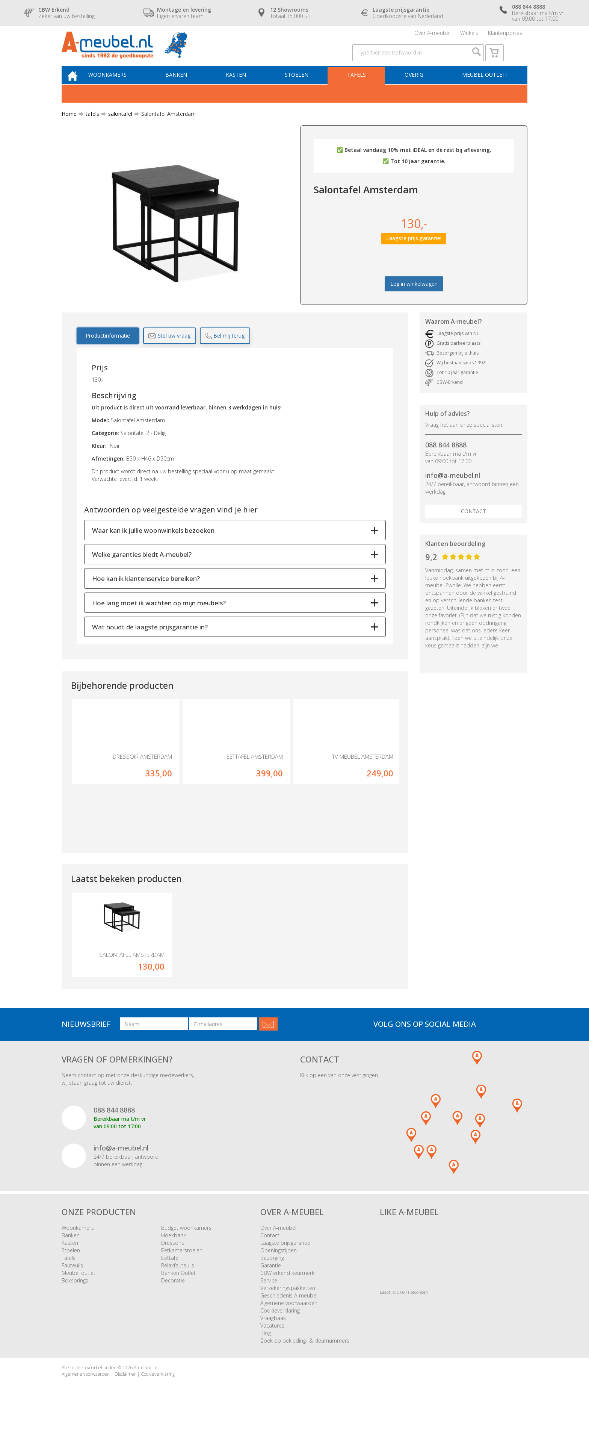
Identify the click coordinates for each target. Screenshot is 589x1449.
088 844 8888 (446, 460)
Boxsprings (75, 1311)
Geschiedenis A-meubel (288, 1326)
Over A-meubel (432, 35)
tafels (89, 129)
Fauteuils (72, 1296)
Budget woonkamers (186, 1258)
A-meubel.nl (146, 1398)
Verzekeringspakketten (287, 1318)
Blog (265, 1363)
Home (69, 129)
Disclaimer (125, 1405)
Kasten (244, 88)
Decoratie (173, 1311)
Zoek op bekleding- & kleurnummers (304, 1371)
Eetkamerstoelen (181, 1281)
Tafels (359, 88)
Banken (186, 88)
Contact (473, 526)
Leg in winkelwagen (414, 299)
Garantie (270, 1296)
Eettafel (170, 1288)
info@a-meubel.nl (452, 491)
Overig (415, 88)
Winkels (469, 35)
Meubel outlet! (483, 88)
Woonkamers (120, 88)
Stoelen (302, 88)
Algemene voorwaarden (288, 1333)
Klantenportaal (506, 35)
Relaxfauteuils (177, 1296)
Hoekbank (173, 1266)
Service (268, 1311)
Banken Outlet (178, 1303)
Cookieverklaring (280, 1341)
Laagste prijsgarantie (285, 1273)
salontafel (117, 129)
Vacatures (272, 1356)
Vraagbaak (273, 1348)
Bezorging (272, 1288)
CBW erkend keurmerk (287, 1303)
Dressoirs (172, 1273)
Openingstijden (278, 1281)
